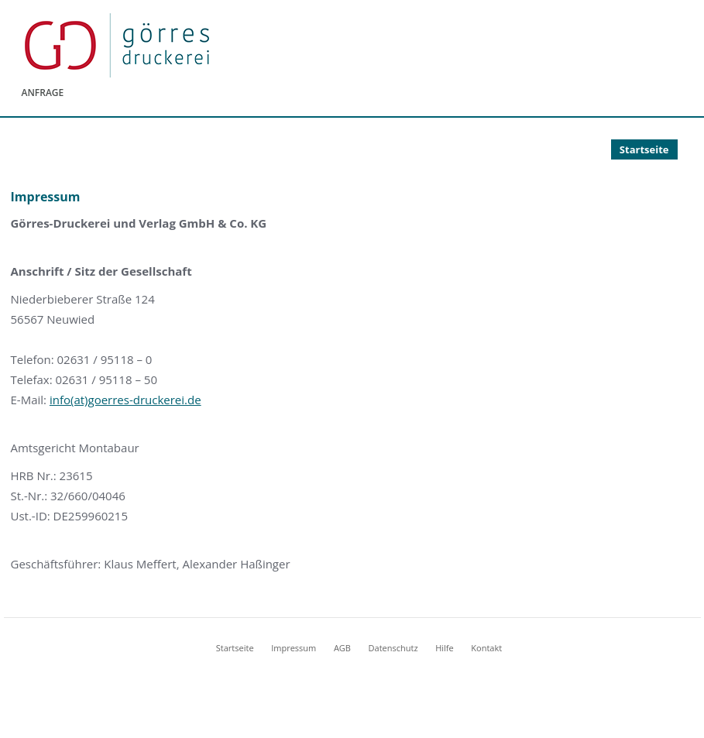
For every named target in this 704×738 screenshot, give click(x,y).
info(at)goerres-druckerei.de (125, 399)
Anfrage (43, 92)
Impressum (293, 648)
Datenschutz (393, 648)
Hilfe (444, 648)
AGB (342, 648)
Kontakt (486, 648)
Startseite (644, 149)
